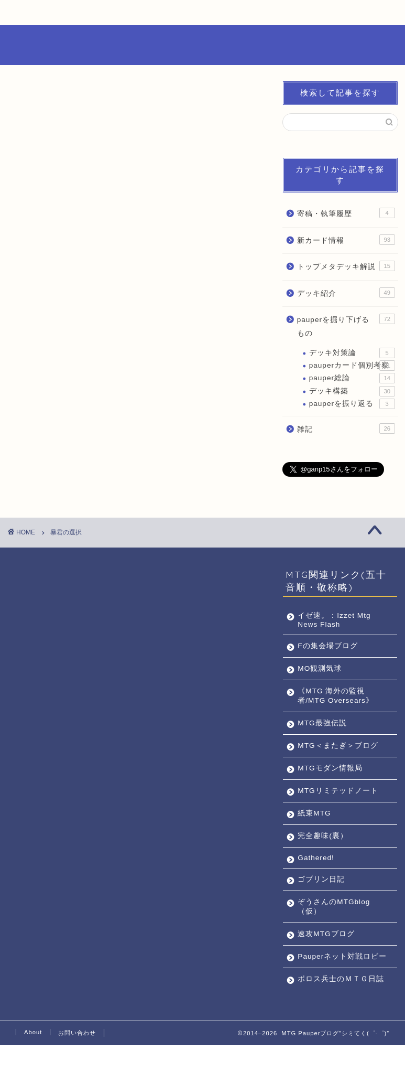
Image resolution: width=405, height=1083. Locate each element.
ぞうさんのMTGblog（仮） (334, 925)
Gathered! (316, 877)
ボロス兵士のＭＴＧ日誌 (337, 1012)
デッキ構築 (352, 391)
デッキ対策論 (352, 353)
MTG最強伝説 (322, 723)
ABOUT (213, 13)
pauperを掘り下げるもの (346, 325)
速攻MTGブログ (326, 953)
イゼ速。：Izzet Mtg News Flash (334, 620)
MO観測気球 (320, 668)
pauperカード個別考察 (352, 365)
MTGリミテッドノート (334, 804)
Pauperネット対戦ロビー (334, 980)
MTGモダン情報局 (330, 777)
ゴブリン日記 (321, 898)
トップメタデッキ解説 (346, 266)
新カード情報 (346, 239)
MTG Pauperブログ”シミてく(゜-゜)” (202, 44)
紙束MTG (314, 832)
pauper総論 (352, 378)
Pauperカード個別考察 (132, 15)
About (33, 1070)
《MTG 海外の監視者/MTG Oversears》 (335, 695)
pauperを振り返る (352, 404)
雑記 (346, 428)
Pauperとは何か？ (51, 15)
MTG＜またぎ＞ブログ (334, 750)
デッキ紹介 (346, 292)
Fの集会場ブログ (327, 646)
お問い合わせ (288, 13)
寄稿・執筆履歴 (346, 213)
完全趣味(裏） (323, 855)
